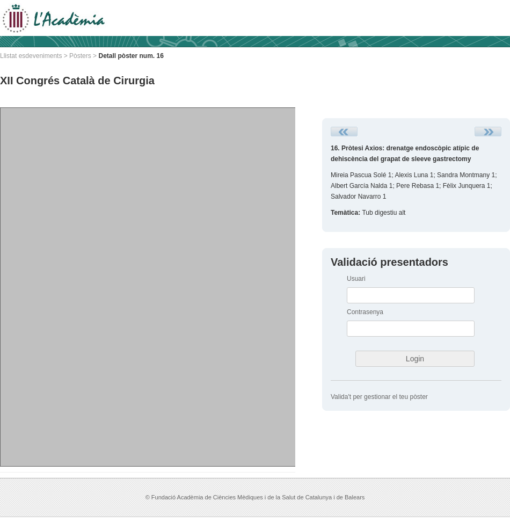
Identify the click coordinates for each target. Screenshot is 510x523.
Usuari (356, 278)
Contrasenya (365, 312)
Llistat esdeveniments (31, 56)
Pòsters (80, 56)
